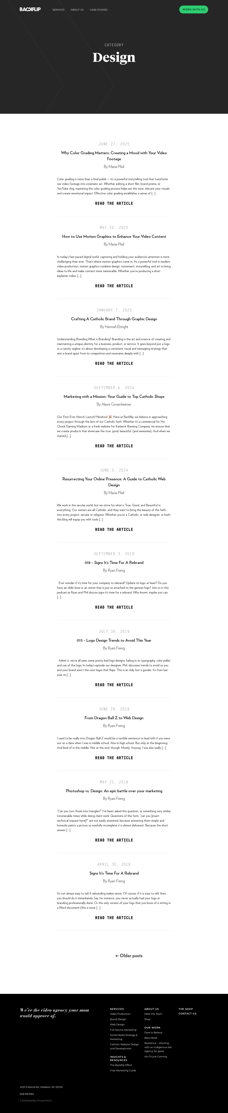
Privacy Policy (44, 1100)
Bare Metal (150, 1037)
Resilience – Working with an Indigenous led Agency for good (157, 1047)
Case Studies (99, 9)
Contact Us (187, 1013)
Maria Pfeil (116, 167)
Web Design (117, 1024)
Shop (147, 1019)
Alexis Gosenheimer (116, 404)
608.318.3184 (27, 1093)
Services (58, 9)
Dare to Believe (153, 1032)
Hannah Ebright (116, 327)
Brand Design (118, 1019)
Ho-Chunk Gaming (155, 1056)
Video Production (120, 1013)
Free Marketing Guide (123, 1070)
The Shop (186, 1008)
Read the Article (114, 204)
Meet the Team (153, 1013)
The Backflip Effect (121, 1065)
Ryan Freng (116, 570)
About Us (77, 9)
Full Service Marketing (123, 1029)
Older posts (128, 956)
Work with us (194, 9)
